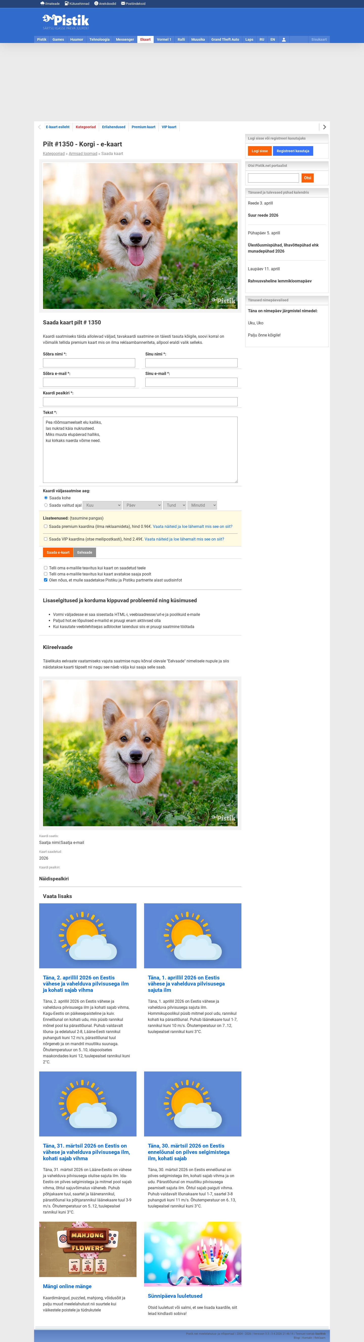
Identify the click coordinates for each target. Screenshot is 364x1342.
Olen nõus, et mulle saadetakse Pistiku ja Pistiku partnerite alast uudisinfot (113, 580)
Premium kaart (143, 127)
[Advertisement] (182, 82)
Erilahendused (113, 127)
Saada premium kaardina (69, 526)
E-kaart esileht (58, 127)
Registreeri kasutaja (293, 151)
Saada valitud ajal (63, 505)
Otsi (307, 177)
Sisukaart (319, 39)
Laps (249, 39)
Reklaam (320, 1337)
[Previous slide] (39, 127)
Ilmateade (50, 3)
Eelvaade (84, 552)
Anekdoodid (105, 3)
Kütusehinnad (77, 3)
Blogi (297, 1337)
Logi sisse (260, 151)
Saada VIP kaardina (64, 539)
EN (272, 39)
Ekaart (145, 39)
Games (58, 39)
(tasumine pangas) (73, 518)
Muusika (198, 39)
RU (262, 39)
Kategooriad (86, 127)
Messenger (125, 39)
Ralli (181, 39)
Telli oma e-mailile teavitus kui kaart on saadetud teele (95, 568)
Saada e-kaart (58, 552)
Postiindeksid (133, 3)
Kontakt (307, 1337)
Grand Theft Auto (225, 39)
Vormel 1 (164, 39)
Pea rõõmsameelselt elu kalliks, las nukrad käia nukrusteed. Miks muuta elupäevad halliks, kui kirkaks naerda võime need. (140, 450)
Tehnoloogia (99, 39)
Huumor (76, 39)
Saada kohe (57, 498)
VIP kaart (169, 127)
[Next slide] (324, 127)
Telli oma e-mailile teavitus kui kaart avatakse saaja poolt (97, 574)
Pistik (41, 39)
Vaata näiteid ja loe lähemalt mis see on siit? (193, 526)
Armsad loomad (83, 153)
